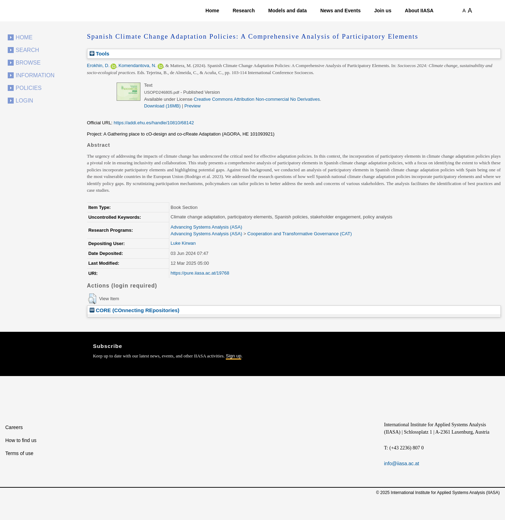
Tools (100, 54)
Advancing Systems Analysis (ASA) (206, 227)
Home (212, 10)
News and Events (340, 10)
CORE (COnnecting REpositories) (134, 310)
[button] (92, 299)
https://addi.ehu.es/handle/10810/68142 (154, 122)
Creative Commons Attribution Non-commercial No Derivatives (257, 99)
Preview (192, 105)
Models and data (287, 10)
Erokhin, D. (98, 65)
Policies (29, 88)
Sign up (233, 355)
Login (24, 101)
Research (243, 10)
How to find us (21, 440)
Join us (382, 10)
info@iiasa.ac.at (401, 463)
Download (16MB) (162, 105)
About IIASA (419, 10)
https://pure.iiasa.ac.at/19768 (200, 273)
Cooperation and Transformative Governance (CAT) (299, 233)
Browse (28, 63)
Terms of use (19, 453)
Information (35, 75)
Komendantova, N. (138, 65)
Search (27, 50)
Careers (14, 427)
